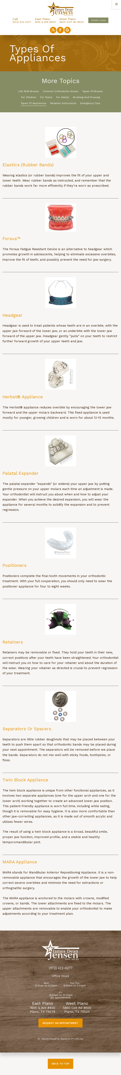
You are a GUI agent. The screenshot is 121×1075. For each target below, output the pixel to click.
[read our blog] (53, 30)
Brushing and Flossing (86, 97)
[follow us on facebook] (60, 30)
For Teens (46, 97)
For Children (28, 97)
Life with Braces (28, 91)
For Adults (62, 97)
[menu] (116, 4)
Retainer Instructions (63, 103)
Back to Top (60, 1063)
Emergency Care (90, 103)
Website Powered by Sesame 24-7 (55, 1039)
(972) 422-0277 (22, 22)
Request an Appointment (60, 1023)
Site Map (79, 1039)
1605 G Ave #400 (45, 20)
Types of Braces (92, 91)
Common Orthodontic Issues (60, 91)
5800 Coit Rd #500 (71, 20)
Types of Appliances (33, 103)
